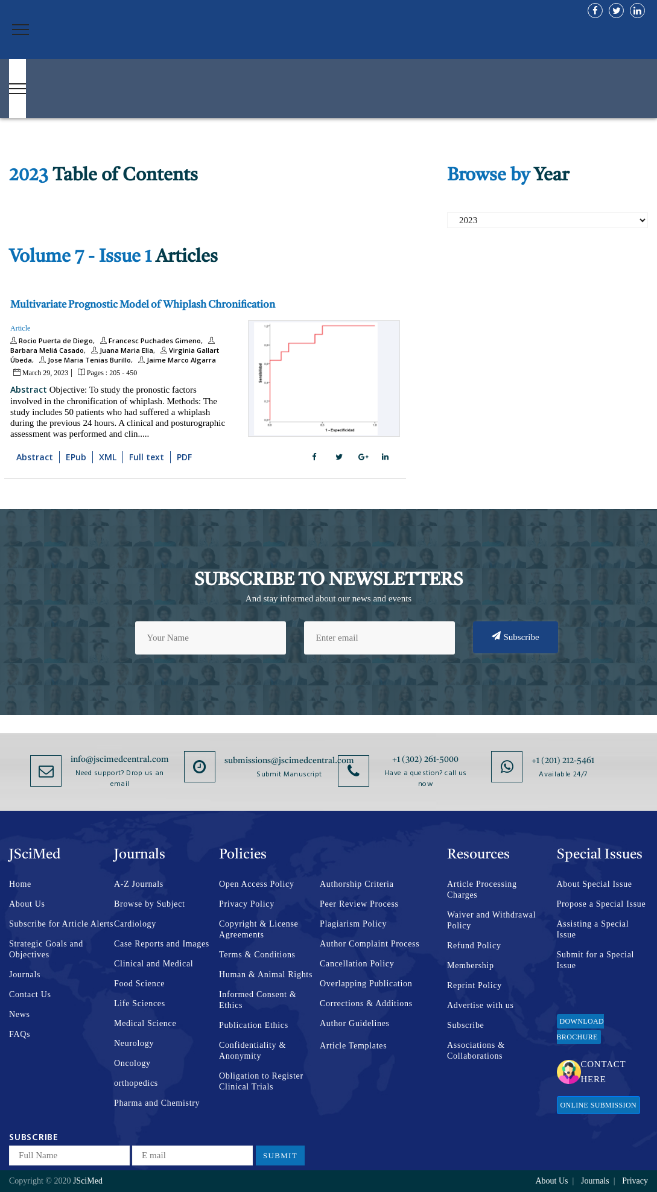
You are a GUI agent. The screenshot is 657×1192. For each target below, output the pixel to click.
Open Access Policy (256, 884)
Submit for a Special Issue (596, 960)
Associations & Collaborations (476, 1050)
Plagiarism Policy (353, 923)
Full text (146, 457)
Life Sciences (139, 1003)
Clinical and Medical (153, 963)
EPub (76, 457)
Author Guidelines (355, 1023)
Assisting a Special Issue (593, 929)
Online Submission (598, 1105)
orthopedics (136, 1083)
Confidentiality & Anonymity (252, 1050)
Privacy (635, 1180)
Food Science (139, 983)
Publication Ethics (253, 1025)
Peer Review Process (359, 903)
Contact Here (591, 1071)
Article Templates (353, 1045)
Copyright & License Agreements (259, 929)
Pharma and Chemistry (157, 1103)
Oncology (132, 1063)
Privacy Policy (247, 903)
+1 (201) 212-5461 (563, 760)
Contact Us (30, 994)
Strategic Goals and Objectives (46, 949)
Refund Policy (474, 945)
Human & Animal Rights (266, 974)
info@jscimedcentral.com (120, 759)
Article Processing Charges (482, 889)
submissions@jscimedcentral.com (289, 760)
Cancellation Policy (357, 963)
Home (20, 884)
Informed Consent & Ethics (257, 1000)
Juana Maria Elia (120, 350)
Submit (280, 1155)
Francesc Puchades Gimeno (149, 340)
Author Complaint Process (369, 943)
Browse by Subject (149, 903)
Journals (24, 974)
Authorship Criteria (357, 884)
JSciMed (88, 1180)
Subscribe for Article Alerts (61, 923)
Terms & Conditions (257, 954)
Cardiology (135, 923)
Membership (470, 965)
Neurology (134, 1043)
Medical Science (145, 1023)
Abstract (28, 389)
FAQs (19, 1034)
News (19, 1014)
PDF (184, 457)
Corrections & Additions (366, 1003)
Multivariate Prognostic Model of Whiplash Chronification (142, 305)
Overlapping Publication (366, 983)
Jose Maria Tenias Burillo (83, 359)
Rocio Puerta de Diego (51, 340)
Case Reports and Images (161, 943)
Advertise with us (480, 1005)
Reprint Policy (474, 985)
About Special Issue (594, 884)
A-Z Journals (138, 884)
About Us (27, 903)
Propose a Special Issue (601, 903)
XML (107, 457)
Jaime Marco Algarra (175, 359)
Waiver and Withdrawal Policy (491, 920)
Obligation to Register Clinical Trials (261, 1081)
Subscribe (515, 636)
